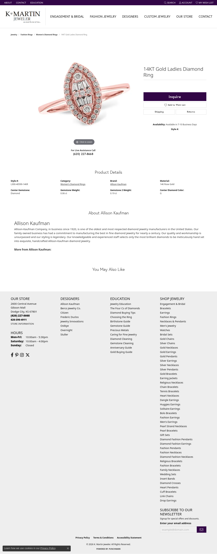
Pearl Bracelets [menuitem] (169, 430)
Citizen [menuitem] (65, 312)
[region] (84, 93)
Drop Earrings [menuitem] (168, 500)
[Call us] (19, 319)
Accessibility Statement (129, 537)
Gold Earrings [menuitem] (168, 352)
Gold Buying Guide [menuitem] (121, 352)
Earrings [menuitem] (165, 312)
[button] (170, 2)
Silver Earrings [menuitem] (168, 360)
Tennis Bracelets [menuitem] (169, 391)
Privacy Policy (83, 537)
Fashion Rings (27, 34)
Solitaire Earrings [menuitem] (170, 408)
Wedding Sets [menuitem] (168, 474)
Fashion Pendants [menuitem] (170, 448)
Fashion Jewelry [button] (103, 17)
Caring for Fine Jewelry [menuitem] (123, 334)
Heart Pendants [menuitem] (169, 487)
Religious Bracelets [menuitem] (171, 461)
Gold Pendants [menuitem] (168, 356)
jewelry (14, 34)
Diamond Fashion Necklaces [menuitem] (176, 456)
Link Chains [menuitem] (167, 496)
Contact (205, 17)
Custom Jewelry (157, 17)
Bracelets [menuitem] (165, 308)
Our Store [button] (184, 17)
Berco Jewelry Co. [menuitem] (71, 308)
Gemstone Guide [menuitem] (120, 325)
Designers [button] (130, 17)
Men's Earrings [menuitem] (169, 421)
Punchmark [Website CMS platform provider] (115, 549)
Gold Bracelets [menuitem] (168, 373)
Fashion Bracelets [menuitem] (170, 465)
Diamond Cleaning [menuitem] (121, 339)
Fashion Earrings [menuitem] (170, 417)
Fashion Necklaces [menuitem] (171, 452)
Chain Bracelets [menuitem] (169, 387)
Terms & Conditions (103, 537)
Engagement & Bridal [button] (67, 17)
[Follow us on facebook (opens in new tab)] (12, 355)
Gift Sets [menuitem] (165, 435)
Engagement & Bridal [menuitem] (172, 304)
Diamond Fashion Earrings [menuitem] (175, 443)
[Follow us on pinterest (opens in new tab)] (16, 355)
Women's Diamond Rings (46, 34)
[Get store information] (22, 323)
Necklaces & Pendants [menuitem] (173, 321)
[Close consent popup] (68, 548)
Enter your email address (175, 523)
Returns (191, 111)
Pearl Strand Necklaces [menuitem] (173, 426)
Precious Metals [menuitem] (119, 330)
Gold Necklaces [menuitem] (169, 347)
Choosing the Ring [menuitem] (121, 317)
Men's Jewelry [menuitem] (168, 325)
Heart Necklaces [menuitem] (169, 395)
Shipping (159, 111)
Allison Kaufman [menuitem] (70, 304)
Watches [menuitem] (165, 330)
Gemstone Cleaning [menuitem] (122, 343)
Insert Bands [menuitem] (167, 478)
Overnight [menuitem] (66, 330)
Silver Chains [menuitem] (167, 343)
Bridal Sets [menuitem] (166, 334)
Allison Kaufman (118, 184)
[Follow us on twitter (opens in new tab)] (27, 355)
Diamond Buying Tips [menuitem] (122, 312)
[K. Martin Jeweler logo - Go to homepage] (23, 16)
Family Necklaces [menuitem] (170, 470)
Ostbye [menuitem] (65, 325)
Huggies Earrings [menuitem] (170, 404)
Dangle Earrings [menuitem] (169, 400)
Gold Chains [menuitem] (167, 339)
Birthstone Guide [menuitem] (120, 321)
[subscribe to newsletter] (201, 529)
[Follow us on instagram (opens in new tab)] (22, 355)
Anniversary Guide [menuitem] (121, 347)
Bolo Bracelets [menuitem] (168, 413)
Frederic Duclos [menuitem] (70, 317)
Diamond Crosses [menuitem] (170, 483)
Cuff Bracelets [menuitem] (168, 491)
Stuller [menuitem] (64, 334)
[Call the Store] (20, 315)
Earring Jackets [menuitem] (169, 378)
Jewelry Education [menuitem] (120, 304)
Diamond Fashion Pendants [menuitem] (176, 439)
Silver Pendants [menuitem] (169, 369)
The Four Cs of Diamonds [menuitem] (125, 308)
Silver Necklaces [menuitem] (169, 365)
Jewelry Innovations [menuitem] (72, 321)
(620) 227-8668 (83, 154)
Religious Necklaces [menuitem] (171, 382)
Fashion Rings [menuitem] (168, 317)
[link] (7, 2)
